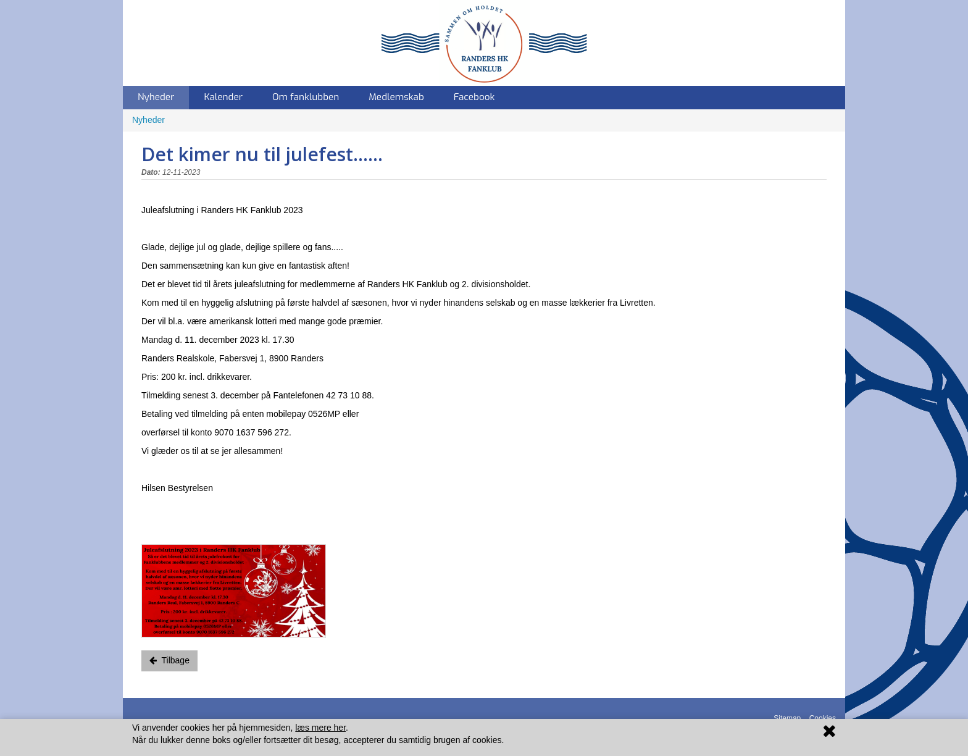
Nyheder (156, 97)
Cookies (822, 718)
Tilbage (169, 660)
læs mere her (320, 728)
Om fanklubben (305, 97)
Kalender (223, 97)
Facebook (474, 97)
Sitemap (787, 718)
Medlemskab (396, 97)
